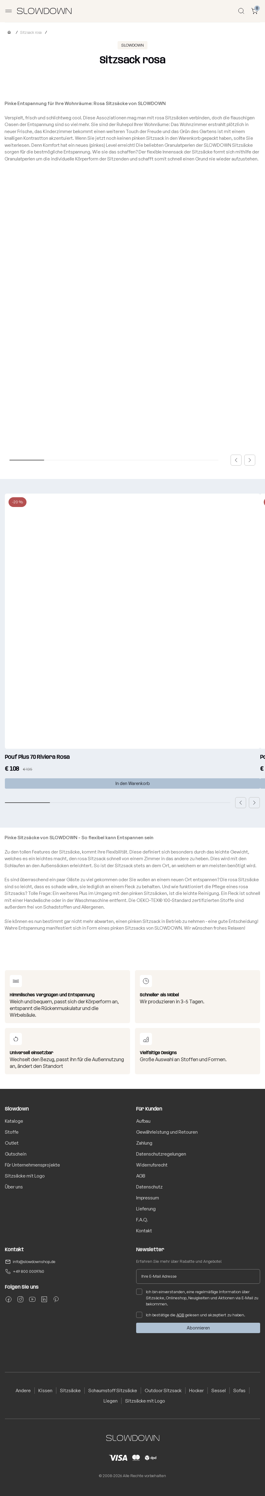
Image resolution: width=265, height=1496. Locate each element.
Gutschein (15, 1154)
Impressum (147, 1198)
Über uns (14, 1187)
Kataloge (14, 1121)
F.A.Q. (142, 1220)
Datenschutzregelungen (161, 1154)
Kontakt (144, 1231)
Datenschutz (149, 1187)
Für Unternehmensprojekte (32, 1165)
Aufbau (143, 1121)
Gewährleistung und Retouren (167, 1132)
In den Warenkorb (132, 783)
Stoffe (12, 1132)
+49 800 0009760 (28, 1271)
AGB (140, 1176)
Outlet (12, 1143)
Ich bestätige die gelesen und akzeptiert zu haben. (190, 1315)
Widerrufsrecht (152, 1165)
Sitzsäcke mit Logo (25, 1176)
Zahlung (144, 1143)
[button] (236, 460)
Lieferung (146, 1209)
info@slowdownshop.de (34, 1261)
